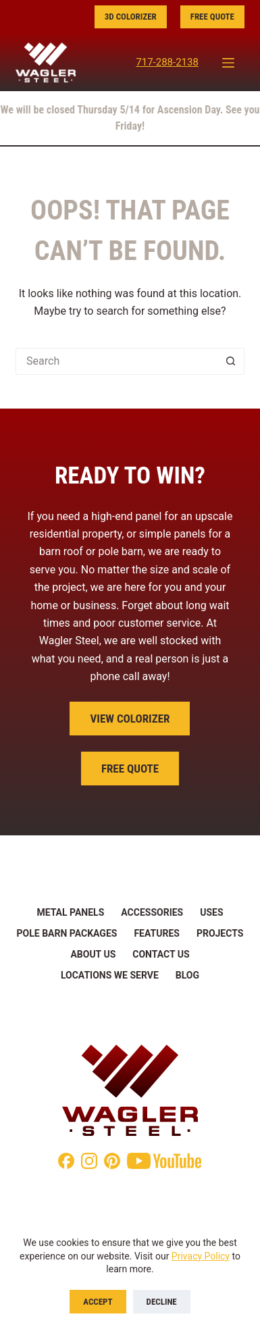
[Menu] (228, 63)
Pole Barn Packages (67, 933)
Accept (97, 1302)
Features (157, 933)
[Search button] (230, 361)
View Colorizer (130, 718)
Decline (162, 1302)
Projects (220, 933)
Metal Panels (70, 912)
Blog (187, 975)
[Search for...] (116, 361)
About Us (92, 954)
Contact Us (160, 954)
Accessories (152, 912)
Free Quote (212, 16)
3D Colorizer (131, 16)
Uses (211, 912)
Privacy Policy (201, 1256)
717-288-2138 (167, 62)
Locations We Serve (110, 975)
